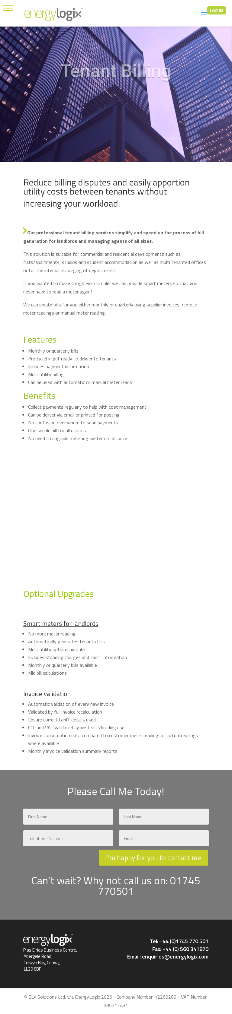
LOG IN (216, 10)
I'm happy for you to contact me (153, 857)
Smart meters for (48, 623)
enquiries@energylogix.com (175, 956)
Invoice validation (47, 694)
